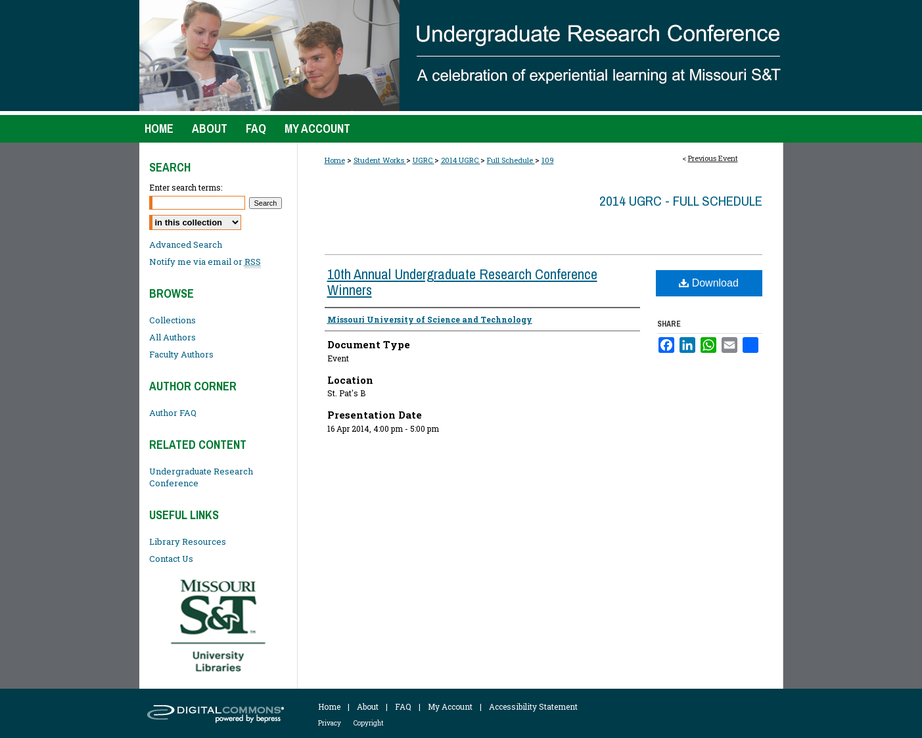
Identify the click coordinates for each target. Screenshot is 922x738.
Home (335, 160)
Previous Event (713, 158)
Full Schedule (511, 160)
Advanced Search (185, 244)
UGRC (423, 160)
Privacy (329, 723)
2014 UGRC (460, 160)
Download (709, 282)
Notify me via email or (205, 261)
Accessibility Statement (533, 706)
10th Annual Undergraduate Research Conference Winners (462, 282)
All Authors (172, 337)
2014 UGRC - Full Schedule (680, 200)
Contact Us (171, 559)
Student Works (380, 160)
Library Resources (187, 541)
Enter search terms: (185, 187)
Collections (172, 320)
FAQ (403, 706)
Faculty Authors (181, 354)
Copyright (369, 723)
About (368, 706)
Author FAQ (172, 413)
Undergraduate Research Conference (201, 477)
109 (548, 160)
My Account (450, 706)
